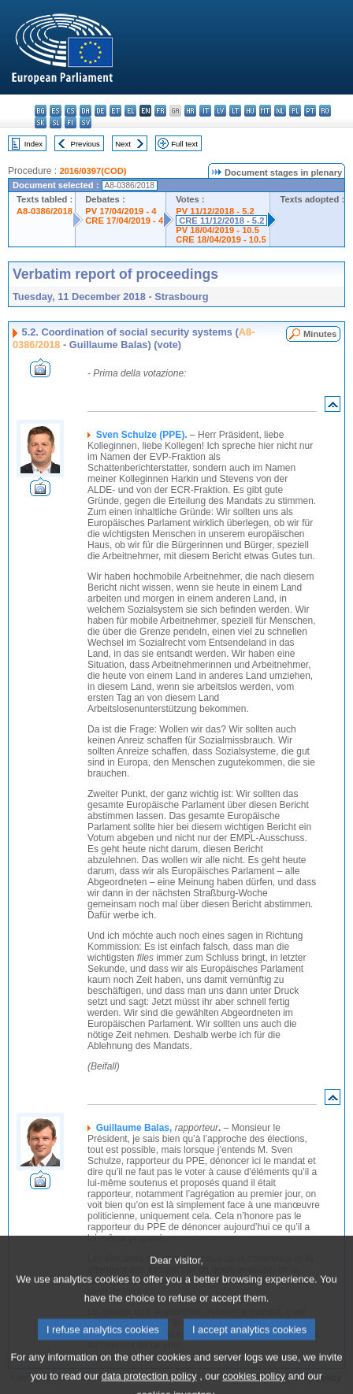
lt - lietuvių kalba (235, 111)
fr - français (160, 111)
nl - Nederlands (280, 111)
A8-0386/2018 (44, 211)
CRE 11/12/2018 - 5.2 (221, 220)
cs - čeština (70, 111)
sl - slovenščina (55, 122)
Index (33, 143)
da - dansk (85, 111)
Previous (85, 143)
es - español (55, 111)
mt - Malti (265, 111)
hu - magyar (250, 111)
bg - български (40, 111)
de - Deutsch (100, 111)
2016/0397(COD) (92, 171)
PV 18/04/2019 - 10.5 (217, 230)
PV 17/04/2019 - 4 (120, 211)
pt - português (310, 111)
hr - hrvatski (190, 111)
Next (123, 143)
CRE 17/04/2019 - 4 (124, 220)
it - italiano (205, 111)
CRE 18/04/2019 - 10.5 (221, 239)
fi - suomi (70, 122)
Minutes (319, 334)
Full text (184, 143)
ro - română (325, 111)
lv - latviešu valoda (220, 111)
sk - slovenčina (40, 122)
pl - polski (295, 111)
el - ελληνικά (130, 111)
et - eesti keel (115, 111)
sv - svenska (85, 122)
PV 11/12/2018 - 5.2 (215, 211)
